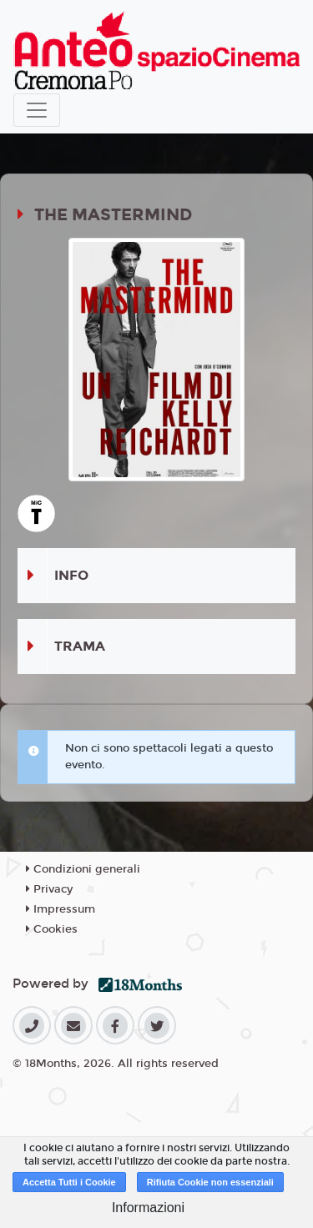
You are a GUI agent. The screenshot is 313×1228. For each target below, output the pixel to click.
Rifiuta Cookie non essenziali (210, 1182)
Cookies (52, 929)
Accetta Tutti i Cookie (69, 1182)
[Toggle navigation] (36, 110)
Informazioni (148, 1207)
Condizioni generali (83, 869)
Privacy (49, 889)
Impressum (60, 909)
